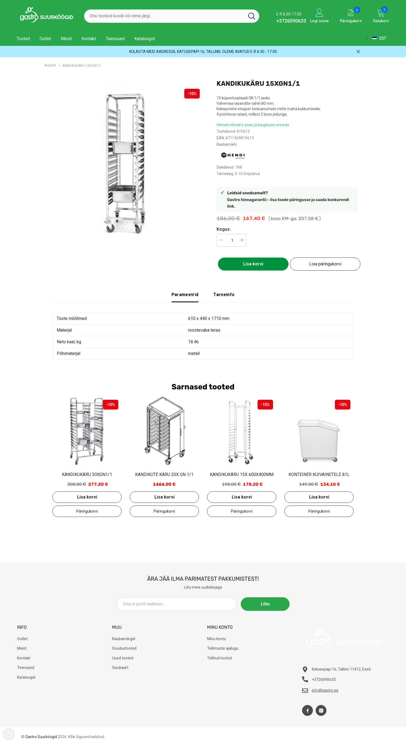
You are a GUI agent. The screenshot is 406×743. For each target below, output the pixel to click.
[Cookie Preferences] (9, 734)
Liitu (265, 604)
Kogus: (224, 229)
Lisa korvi (253, 263)
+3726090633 (291, 21)
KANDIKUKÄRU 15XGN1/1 (82, 66)
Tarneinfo (223, 294)
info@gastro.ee (325, 690)
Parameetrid (185, 294)
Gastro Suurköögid (41, 737)
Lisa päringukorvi (325, 263)
